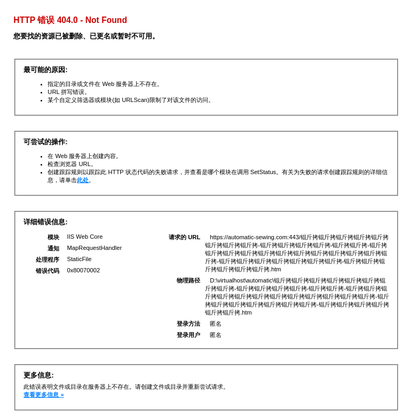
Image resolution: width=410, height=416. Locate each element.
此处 (83, 180)
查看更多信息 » (43, 394)
